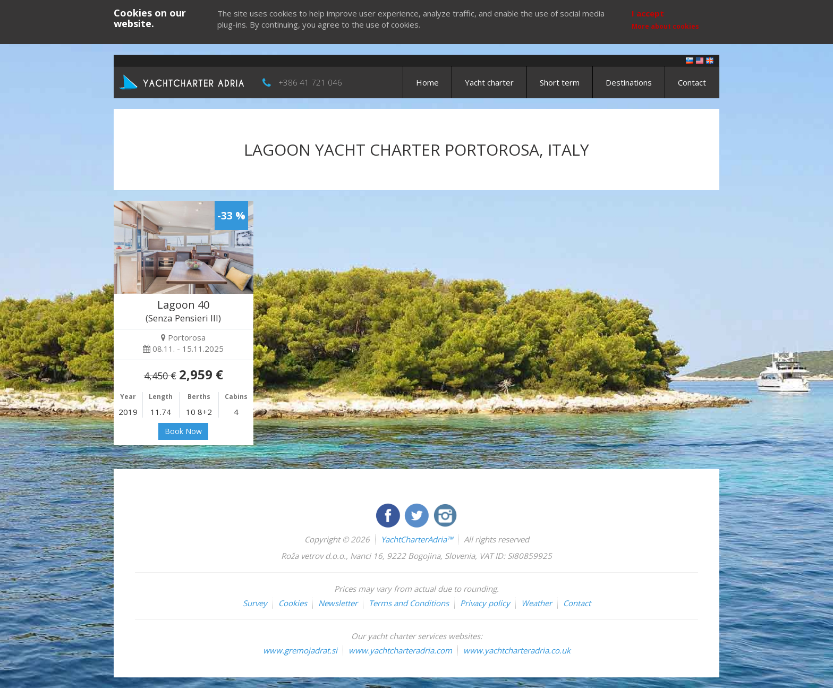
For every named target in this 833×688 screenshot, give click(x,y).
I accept (648, 13)
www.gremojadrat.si (300, 650)
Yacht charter (489, 82)
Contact (692, 82)
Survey (255, 603)
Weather (536, 603)
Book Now (183, 431)
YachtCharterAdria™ (417, 539)
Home (427, 82)
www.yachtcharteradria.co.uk (517, 650)
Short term (560, 82)
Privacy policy (485, 603)
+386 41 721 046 (310, 82)
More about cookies (665, 26)
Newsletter (338, 603)
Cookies (292, 603)
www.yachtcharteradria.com (400, 650)
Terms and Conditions (409, 603)
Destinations (629, 82)
